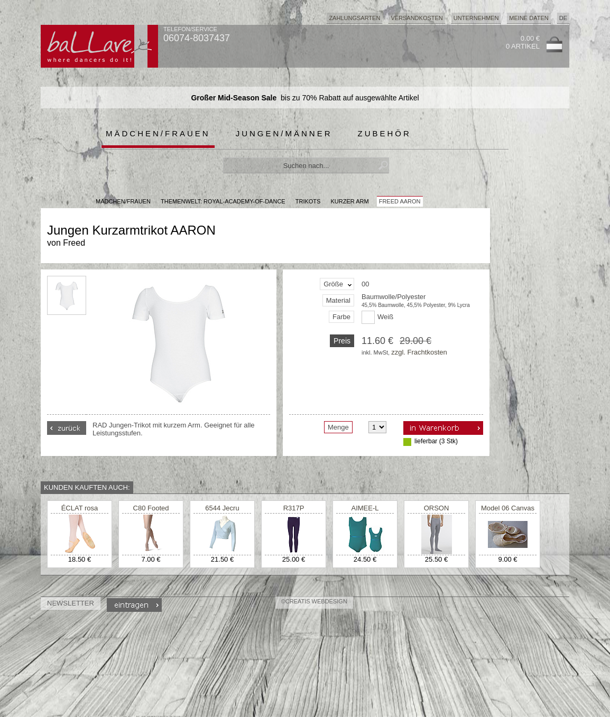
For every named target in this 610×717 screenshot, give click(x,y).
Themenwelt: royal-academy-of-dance (223, 201)
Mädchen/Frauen (158, 133)
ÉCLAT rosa (79, 508)
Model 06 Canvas (507, 508)
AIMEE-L (364, 508)
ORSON (436, 508)
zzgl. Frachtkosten (419, 352)
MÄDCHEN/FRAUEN (123, 201)
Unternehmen (476, 18)
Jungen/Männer (284, 133)
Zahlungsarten (354, 18)
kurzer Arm (349, 201)
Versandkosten (416, 18)
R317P (293, 508)
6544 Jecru (222, 508)
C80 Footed (151, 508)
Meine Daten (528, 18)
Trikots (308, 201)
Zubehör (384, 133)
